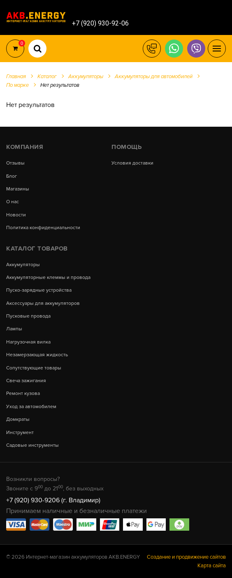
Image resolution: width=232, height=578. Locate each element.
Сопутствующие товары (33, 368)
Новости (16, 215)
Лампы (14, 329)
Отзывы (15, 163)
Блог (11, 176)
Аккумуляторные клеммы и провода (48, 278)
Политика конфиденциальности (43, 228)
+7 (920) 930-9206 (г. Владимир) (53, 500)
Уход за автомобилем (31, 407)
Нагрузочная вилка (28, 342)
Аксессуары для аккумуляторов (43, 303)
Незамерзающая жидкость (37, 355)
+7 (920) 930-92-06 (100, 23)
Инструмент (20, 433)
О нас (12, 202)
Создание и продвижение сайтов (186, 557)
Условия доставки (132, 163)
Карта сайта (211, 565)
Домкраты (18, 419)
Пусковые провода (28, 316)
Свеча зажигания (26, 381)
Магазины (17, 189)
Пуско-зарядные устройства (39, 290)
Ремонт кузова (23, 394)
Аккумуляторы (23, 265)
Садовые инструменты (32, 445)
